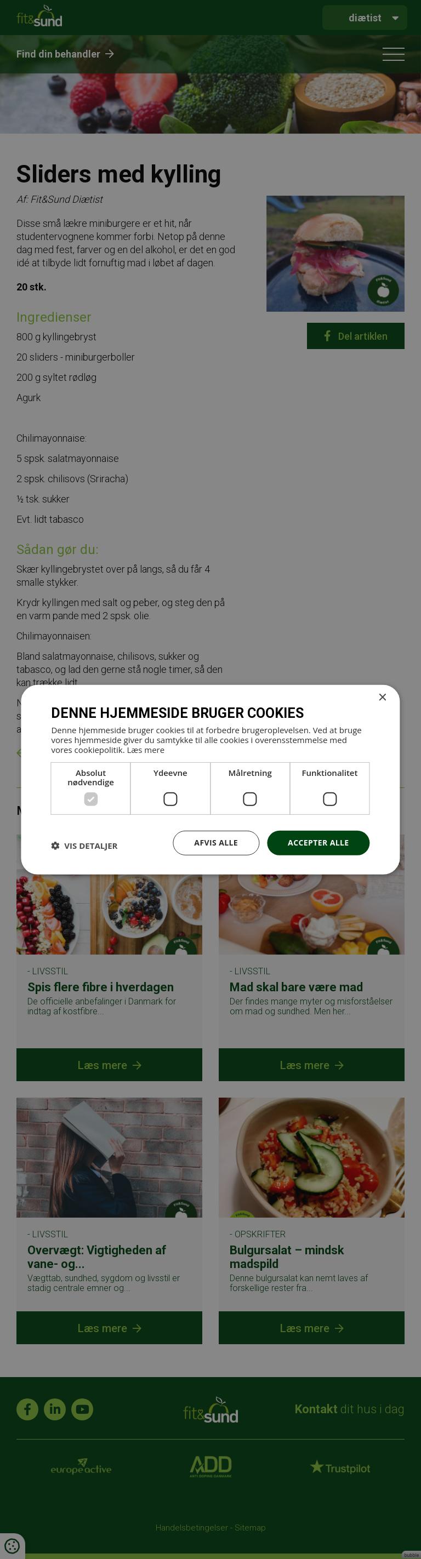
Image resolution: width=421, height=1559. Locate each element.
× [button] (382, 697)
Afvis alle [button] (216, 842)
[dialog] (210, 779)
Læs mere (145, 749)
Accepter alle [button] (318, 842)
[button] (84, 845)
